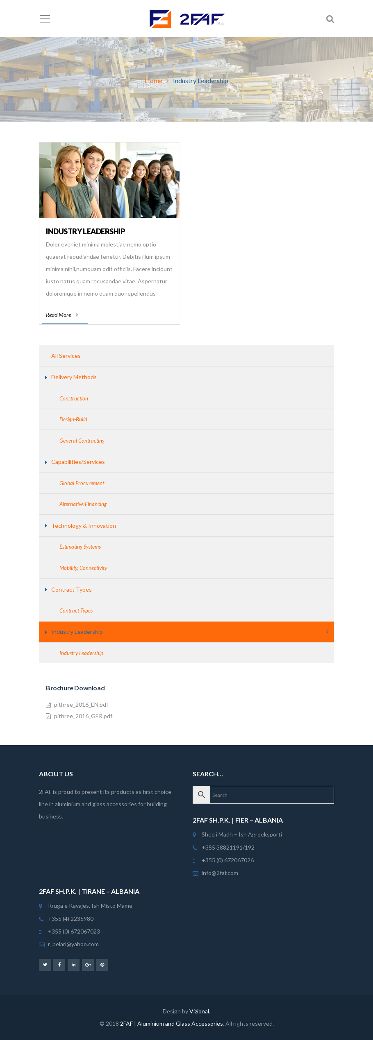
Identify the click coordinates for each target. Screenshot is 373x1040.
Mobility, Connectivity (83, 568)
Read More (62, 314)
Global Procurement (81, 483)
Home (153, 80)
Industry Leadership (85, 231)
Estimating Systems (80, 546)
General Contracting (82, 440)
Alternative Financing (83, 504)
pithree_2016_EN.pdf (77, 705)
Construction (73, 398)
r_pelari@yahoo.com (73, 944)
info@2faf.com (220, 872)
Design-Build (73, 419)
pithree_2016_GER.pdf (79, 716)
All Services (66, 355)
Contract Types (71, 589)
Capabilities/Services (78, 461)
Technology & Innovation (83, 525)
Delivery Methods (74, 376)
